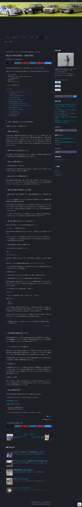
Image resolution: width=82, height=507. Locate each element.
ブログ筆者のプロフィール (60, 159)
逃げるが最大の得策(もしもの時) (15, 101)
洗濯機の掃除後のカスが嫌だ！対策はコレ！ (24, 469)
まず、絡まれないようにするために (15, 91)
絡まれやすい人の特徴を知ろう (16, 99)
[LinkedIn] (32, 63)
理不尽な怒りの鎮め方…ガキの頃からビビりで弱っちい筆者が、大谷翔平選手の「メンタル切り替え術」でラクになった (65, 106)
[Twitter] (10, 63)
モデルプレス (47, 325)
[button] (79, 504)
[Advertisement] (41, 26)
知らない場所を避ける (14, 97)
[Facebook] (17, 63)
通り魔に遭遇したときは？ (12, 400)
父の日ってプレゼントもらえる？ (21, 478)
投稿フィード (57, 171)
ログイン (57, 169)
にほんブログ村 (58, 83)
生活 (12, 41)
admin (49, 419)
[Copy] (48, 63)
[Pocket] (40, 63)
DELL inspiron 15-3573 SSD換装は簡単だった (64, 138)
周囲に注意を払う (13, 93)
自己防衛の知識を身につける (14, 107)
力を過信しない (14, 111)
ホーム (7, 41)
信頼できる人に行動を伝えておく (16, 95)
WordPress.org (58, 175)
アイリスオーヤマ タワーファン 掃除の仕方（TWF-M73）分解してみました (31, 460)
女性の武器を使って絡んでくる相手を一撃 (19, 105)
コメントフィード (58, 173)
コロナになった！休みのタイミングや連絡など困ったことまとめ (28, 451)
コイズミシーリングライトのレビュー (22, 487)
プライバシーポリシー (59, 161)
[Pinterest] (25, 63)
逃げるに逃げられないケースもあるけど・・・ (19, 103)
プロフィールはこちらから (63, 73)
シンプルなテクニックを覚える (16, 109)
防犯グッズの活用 (15, 113)
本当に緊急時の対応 (14, 115)
